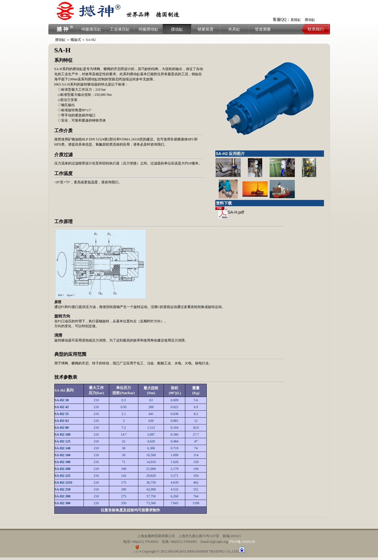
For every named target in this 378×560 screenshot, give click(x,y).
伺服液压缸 (91, 29)
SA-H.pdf (229, 212)
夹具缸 (234, 29)
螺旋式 (76, 40)
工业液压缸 (120, 29)
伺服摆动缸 (148, 29)
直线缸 (296, 20)
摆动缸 (310, 20)
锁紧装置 (206, 29)
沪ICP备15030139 (242, 542)
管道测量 (263, 29)
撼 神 (62, 29)
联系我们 (316, 29)
